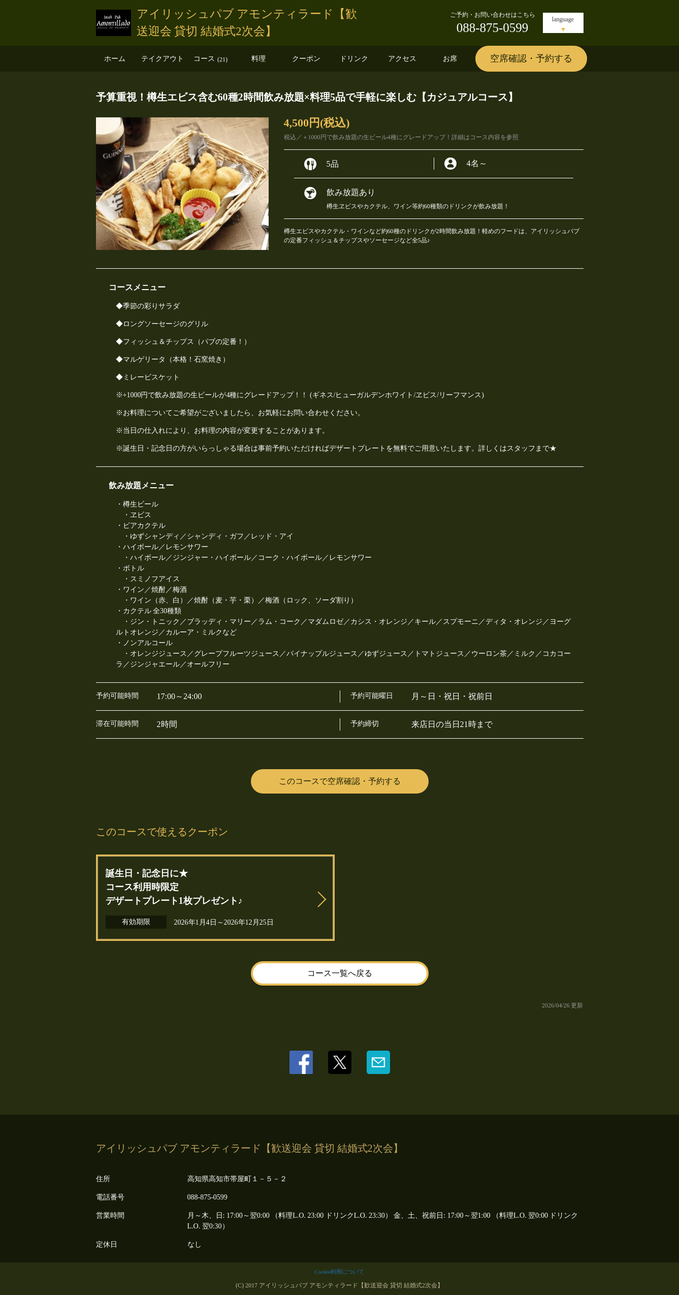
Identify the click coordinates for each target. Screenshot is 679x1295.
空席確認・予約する (531, 58)
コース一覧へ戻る (339, 973)
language (563, 19)
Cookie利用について (340, 1272)
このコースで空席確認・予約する (340, 781)
